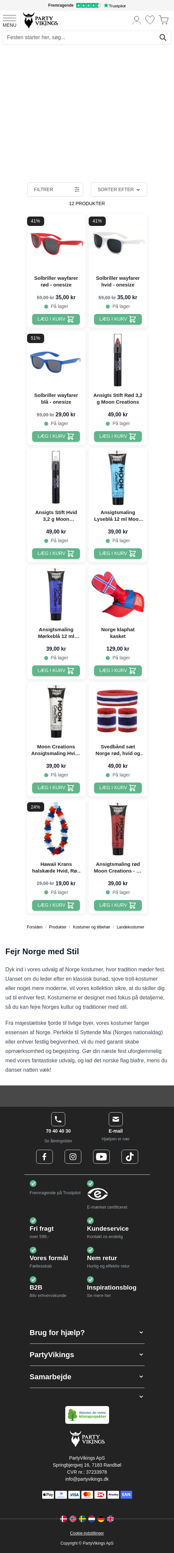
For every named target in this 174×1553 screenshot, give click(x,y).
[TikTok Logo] (129, 1157)
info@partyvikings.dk (86, 1479)
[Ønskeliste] (150, 19)
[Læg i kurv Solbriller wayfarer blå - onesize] (56, 436)
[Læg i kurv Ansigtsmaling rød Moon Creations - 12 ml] (118, 905)
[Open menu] (9, 20)
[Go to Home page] (40, 20)
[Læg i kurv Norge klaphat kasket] (118, 670)
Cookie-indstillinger (87, 1533)
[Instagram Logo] (73, 1157)
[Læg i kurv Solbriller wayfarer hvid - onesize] (118, 319)
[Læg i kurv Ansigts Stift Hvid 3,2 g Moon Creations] (56, 553)
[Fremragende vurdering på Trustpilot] (87, 5)
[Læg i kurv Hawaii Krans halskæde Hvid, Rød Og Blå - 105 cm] (56, 905)
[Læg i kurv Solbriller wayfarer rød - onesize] (56, 319)
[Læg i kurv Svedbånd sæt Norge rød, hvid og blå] (118, 788)
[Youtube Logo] (101, 1157)
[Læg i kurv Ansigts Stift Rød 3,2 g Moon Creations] (118, 436)
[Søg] (163, 37)
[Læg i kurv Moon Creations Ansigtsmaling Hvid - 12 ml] (56, 788)
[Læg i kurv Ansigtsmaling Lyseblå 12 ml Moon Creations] (118, 553)
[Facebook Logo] (44, 1157)
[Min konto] (137, 20)
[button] (87, 1332)
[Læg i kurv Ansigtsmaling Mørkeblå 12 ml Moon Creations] (56, 670)
